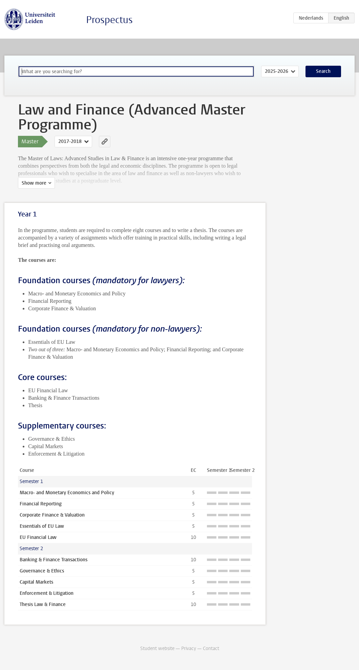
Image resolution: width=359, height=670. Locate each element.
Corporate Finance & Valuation (52, 515)
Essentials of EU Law (42, 526)
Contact (211, 648)
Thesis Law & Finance (43, 604)
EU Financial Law (38, 537)
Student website (157, 648)
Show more (34, 183)
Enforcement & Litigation (46, 593)
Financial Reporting (41, 504)
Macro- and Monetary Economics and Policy (67, 492)
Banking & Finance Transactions (53, 560)
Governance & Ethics (42, 571)
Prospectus (109, 20)
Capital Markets (36, 582)
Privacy (188, 648)
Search (323, 71)
